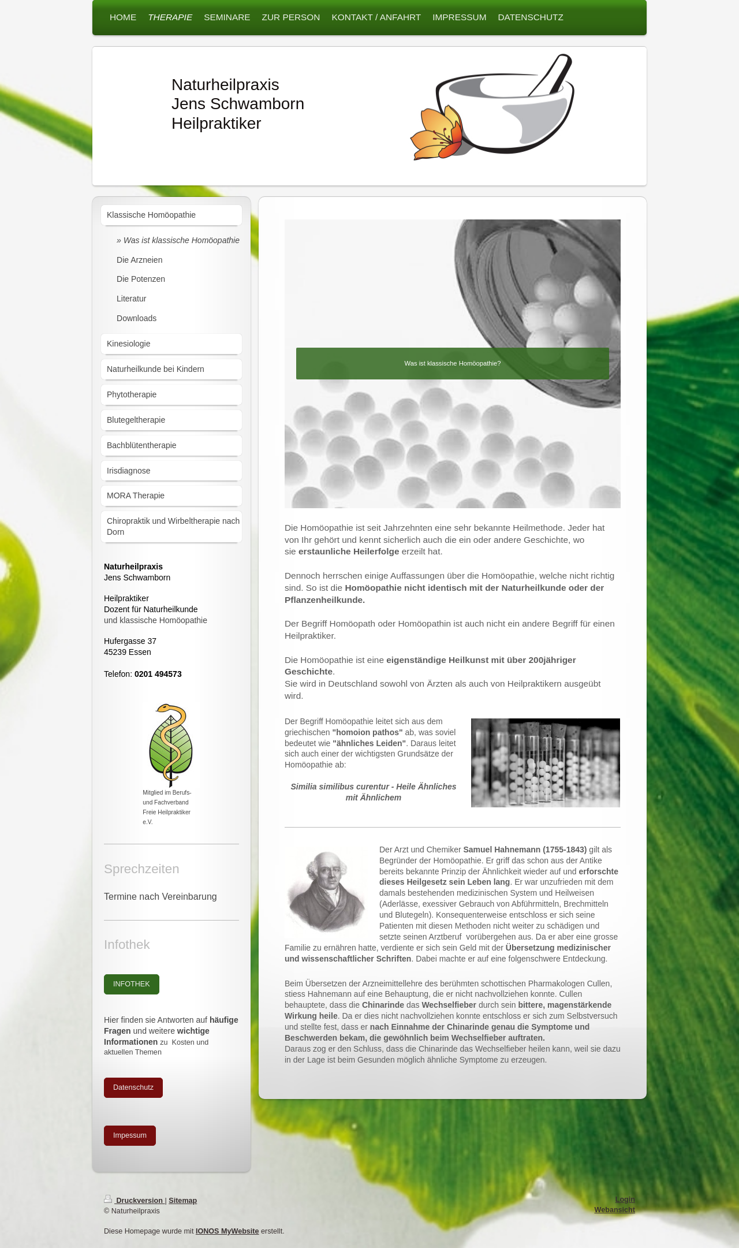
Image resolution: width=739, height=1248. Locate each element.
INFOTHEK (131, 984)
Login (625, 1199)
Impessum (130, 1135)
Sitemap (183, 1201)
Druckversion (134, 1201)
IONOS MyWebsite (227, 1231)
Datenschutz (133, 1087)
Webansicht (615, 1210)
